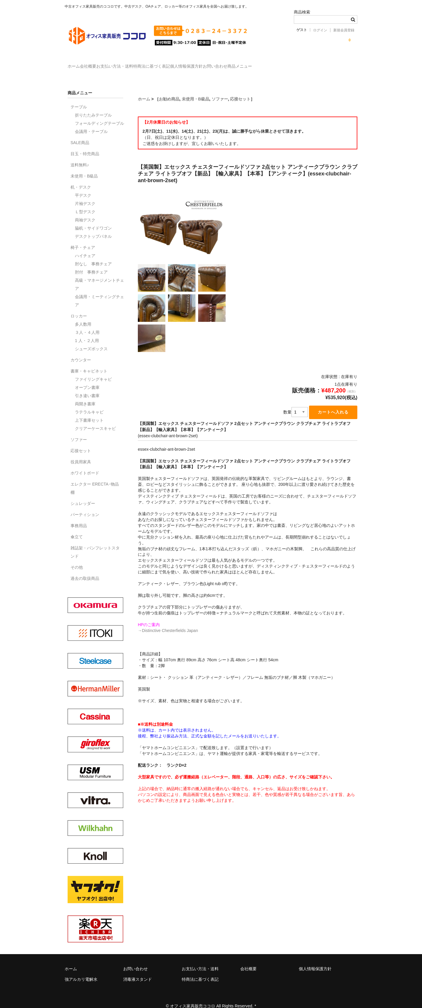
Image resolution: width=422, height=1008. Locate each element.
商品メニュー (315, 63)
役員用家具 (81, 453)
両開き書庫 (85, 395)
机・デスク (81, 178)
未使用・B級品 (195, 90)
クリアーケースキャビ (95, 420)
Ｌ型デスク (85, 203)
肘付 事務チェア (91, 263)
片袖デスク (85, 195)
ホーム (77, 63)
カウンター (81, 351)
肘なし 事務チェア (93, 255)
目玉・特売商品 (85, 145)
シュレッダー (83, 495)
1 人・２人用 (87, 332)
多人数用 (83, 315)
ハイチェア (85, 247)
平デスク (83, 186)
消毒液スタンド (137, 970)
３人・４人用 (87, 324)
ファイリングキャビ (93, 370)
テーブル (79, 98)
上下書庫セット (89, 411)
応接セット (240, 90)
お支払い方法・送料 (141, 63)
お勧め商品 (169, 90)
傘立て (77, 528)
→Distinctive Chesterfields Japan (168, 622)
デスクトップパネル (93, 227)
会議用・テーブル (91, 123)
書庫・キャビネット (89, 362)
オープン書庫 (87, 379)
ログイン (320, 30)
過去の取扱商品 (85, 570)
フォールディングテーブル (99, 114)
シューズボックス (91, 340)
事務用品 (79, 517)
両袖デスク (85, 211)
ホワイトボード (85, 464)
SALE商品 (80, 134)
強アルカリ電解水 (81, 970)
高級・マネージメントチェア (99, 275)
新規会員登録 (343, 30)
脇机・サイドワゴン (93, 219)
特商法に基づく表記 (190, 63)
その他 (77, 558)
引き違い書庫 (87, 387)
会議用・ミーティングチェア (99, 292)
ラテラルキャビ (89, 403)
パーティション (85, 506)
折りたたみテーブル (93, 106)
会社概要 (103, 63)
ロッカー (79, 307)
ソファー (220, 90)
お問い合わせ (278, 63)
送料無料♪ (80, 156)
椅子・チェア (83, 239)
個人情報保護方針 (237, 63)
